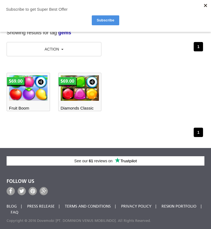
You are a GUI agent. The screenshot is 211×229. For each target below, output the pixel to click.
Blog (12, 206)
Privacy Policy (136, 206)
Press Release (41, 206)
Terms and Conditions (88, 206)
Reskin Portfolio (179, 206)
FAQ (14, 212)
